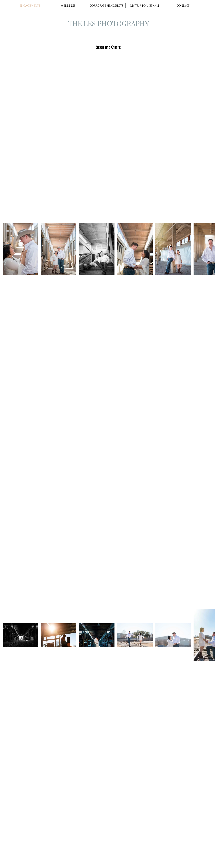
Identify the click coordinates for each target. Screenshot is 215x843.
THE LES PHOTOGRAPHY (108, 23)
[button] (68, 5)
